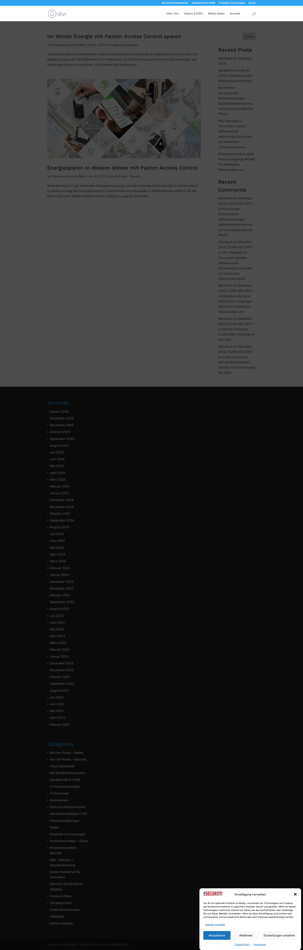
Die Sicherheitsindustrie (175, 3)
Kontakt (235, 13)
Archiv (252, 3)
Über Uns (172, 13)
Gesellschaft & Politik (203, 3)
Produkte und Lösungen (232, 3)
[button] (295, 906)
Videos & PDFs (193, 13)
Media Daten (216, 13)
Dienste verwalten (215, 936)
